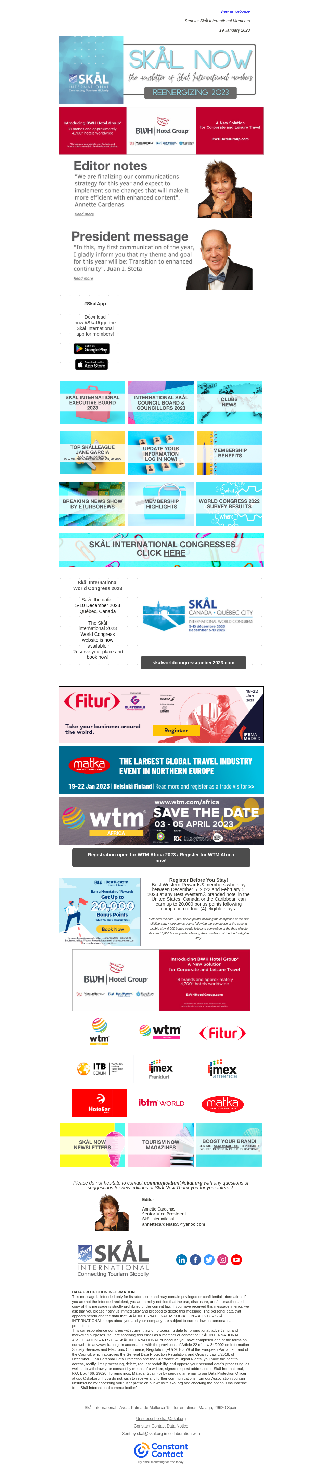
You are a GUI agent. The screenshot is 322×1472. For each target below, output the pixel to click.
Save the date (96, 599)
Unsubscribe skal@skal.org (161, 1418)
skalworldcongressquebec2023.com (194, 662)
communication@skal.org (173, 1183)
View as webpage (235, 11)
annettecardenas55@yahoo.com (173, 1224)
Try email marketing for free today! (161, 1462)
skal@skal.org (150, 1433)
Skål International (92, 625)
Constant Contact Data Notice (161, 1426)
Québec (88, 611)
